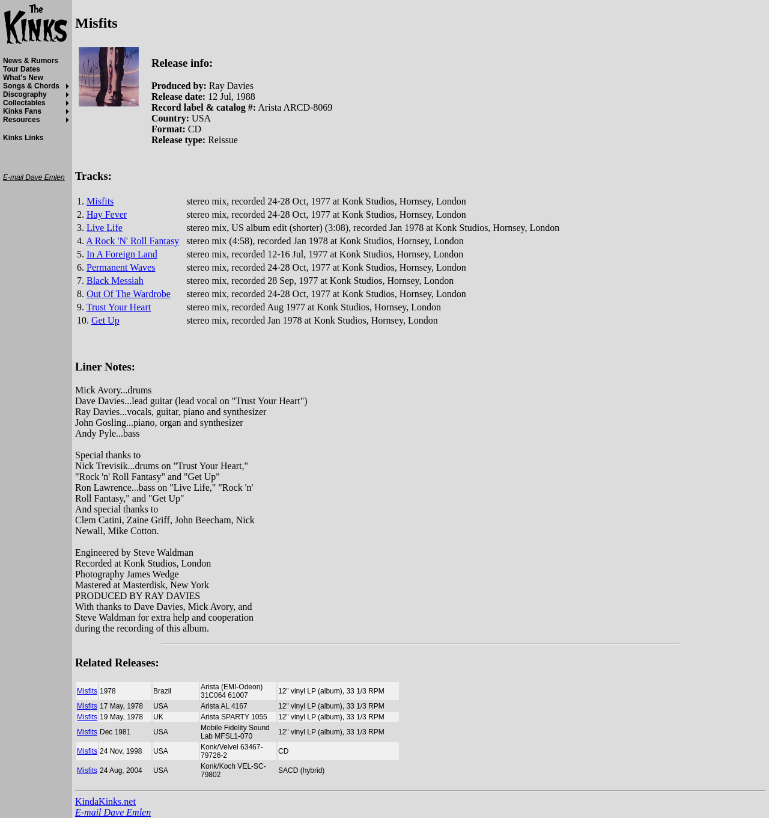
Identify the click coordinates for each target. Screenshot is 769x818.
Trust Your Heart (119, 307)
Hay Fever (107, 214)
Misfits (100, 201)
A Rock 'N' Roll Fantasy (132, 241)
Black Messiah (115, 280)
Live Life (105, 228)
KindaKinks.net (105, 801)
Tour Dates (21, 69)
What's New (23, 77)
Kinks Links (23, 138)
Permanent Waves (121, 267)
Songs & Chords (31, 86)
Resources (21, 119)
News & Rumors (30, 61)
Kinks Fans (22, 111)
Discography (25, 94)
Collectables (24, 103)
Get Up (105, 320)
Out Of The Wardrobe (129, 294)
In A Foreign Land (122, 254)
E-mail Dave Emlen (113, 812)
